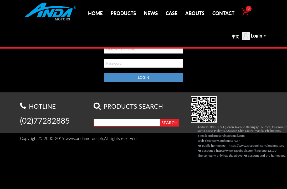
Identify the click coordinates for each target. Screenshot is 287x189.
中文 (235, 36)
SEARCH (169, 122)
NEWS (151, 13)
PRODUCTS (123, 13)
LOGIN (143, 77)
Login (254, 36)
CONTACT (223, 13)
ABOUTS (194, 13)
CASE (171, 13)
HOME (95, 13)
